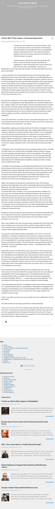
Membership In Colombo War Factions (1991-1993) (18, 359)
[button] (52, 38)
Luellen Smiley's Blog (10, 379)
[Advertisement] (27, 22)
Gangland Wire (8, 387)
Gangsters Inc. (8, 383)
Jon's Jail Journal (8, 381)
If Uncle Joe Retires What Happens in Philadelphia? (19, 401)
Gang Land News (8, 391)
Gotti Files (7, 353)
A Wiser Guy (7, 389)
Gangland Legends (9, 384)
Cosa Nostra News (27, 3)
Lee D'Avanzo (8, 346)
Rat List (6, 361)
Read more (50, 416)
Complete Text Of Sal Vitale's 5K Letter (15, 357)
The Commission (8, 354)
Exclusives (7, 351)
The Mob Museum (9, 392)
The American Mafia (9, 386)
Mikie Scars (7, 362)
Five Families (7, 350)
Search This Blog (8, 356)
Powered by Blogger (28, 366)
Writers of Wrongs (9, 376)
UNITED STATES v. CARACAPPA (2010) (16, 348)
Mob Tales (6, 378)
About (5, 345)
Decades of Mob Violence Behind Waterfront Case (19, 488)
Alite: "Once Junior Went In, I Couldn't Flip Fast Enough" (21, 444)
